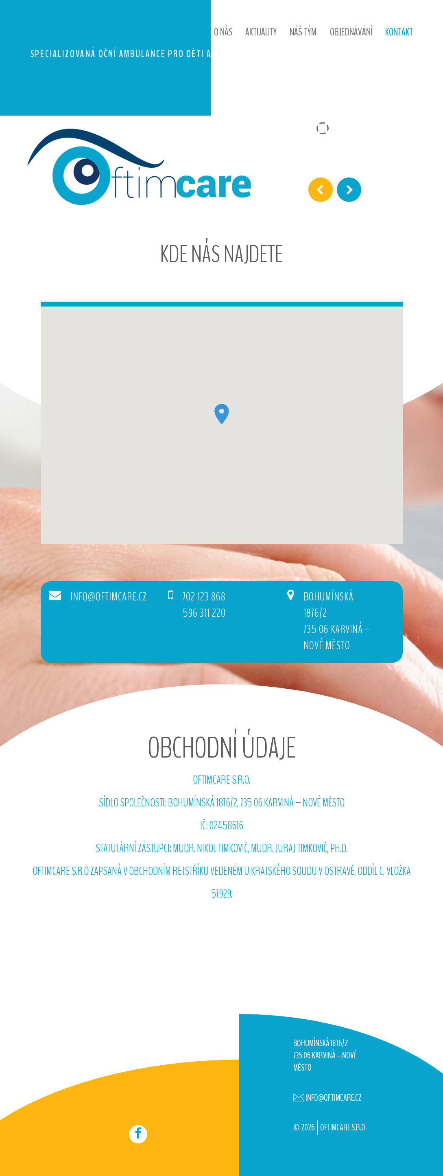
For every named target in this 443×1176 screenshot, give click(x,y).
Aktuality (261, 32)
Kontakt (399, 32)
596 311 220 (206, 613)
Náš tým (303, 32)
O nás (223, 32)
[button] (221, 414)
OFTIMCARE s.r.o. (343, 1127)
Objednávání (351, 32)
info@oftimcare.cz (109, 597)
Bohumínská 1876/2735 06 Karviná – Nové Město (334, 622)
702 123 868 (206, 597)
